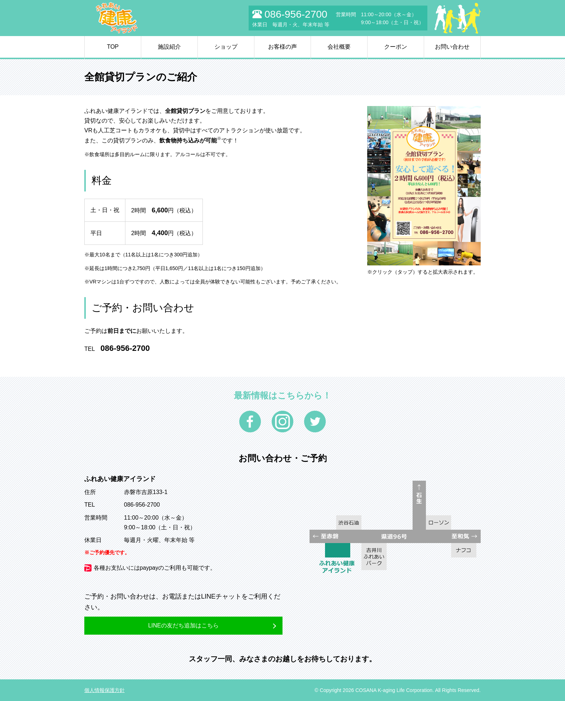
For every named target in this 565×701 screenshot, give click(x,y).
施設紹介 (169, 47)
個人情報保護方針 (104, 690)
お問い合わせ (452, 47)
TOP (113, 47)
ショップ (225, 47)
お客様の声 (282, 47)
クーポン (395, 47)
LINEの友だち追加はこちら (183, 625)
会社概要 (339, 47)
